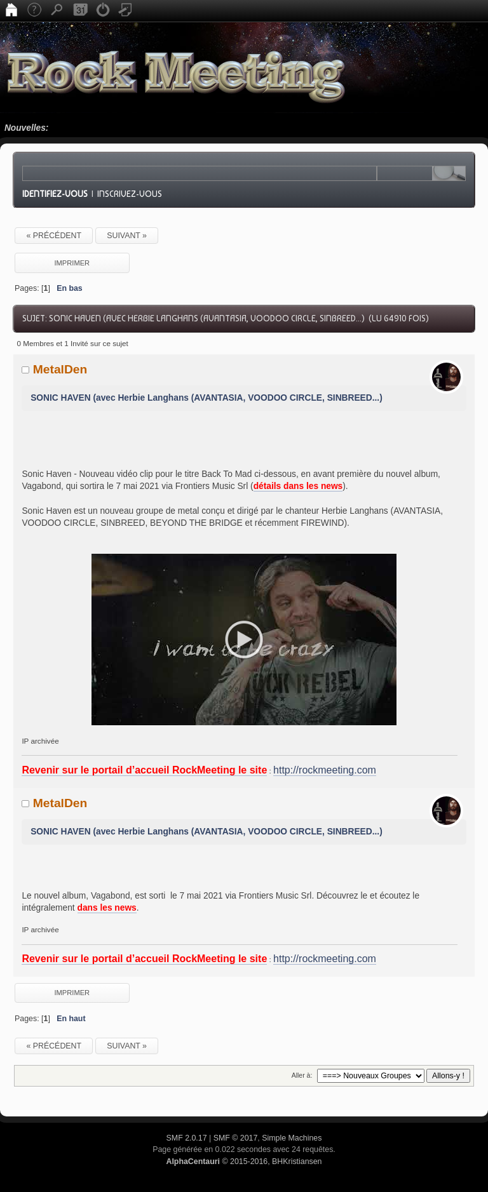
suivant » (127, 235)
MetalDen (60, 369)
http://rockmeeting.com (324, 770)
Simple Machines (292, 1138)
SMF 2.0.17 (186, 1138)
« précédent (53, 235)
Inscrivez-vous (129, 194)
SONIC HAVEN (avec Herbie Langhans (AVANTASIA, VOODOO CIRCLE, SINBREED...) (206, 398)
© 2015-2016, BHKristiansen (244, 1161)
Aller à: (302, 1075)
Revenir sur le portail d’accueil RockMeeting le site (144, 770)
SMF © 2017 (236, 1138)
